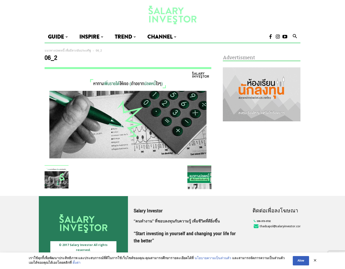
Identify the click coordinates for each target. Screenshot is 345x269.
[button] (294, 37)
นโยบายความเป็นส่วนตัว (213, 258)
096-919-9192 (262, 221)
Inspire (91, 37)
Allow (301, 260)
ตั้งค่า (76, 263)
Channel (161, 37)
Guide (58, 37)
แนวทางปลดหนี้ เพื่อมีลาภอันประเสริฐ (68, 50)
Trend (125, 37)
